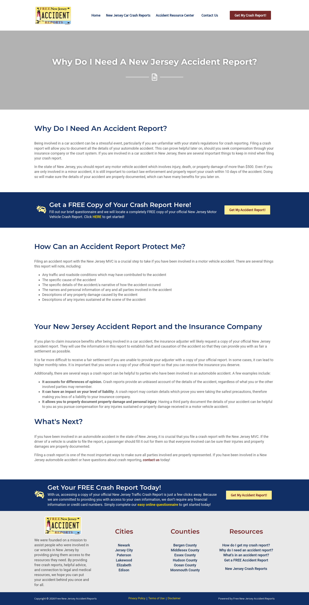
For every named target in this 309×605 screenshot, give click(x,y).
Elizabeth (124, 565)
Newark (124, 545)
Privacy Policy (136, 598)
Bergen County (185, 545)
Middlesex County (185, 550)
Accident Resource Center (175, 15)
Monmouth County (185, 570)
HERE (97, 217)
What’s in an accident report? (246, 555)
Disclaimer (174, 598)
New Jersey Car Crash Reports (128, 15)
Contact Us (209, 15)
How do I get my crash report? (246, 545)
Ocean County (185, 565)
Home (95, 15)
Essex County (185, 555)
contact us (151, 460)
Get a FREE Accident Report (246, 560)
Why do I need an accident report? (246, 550)
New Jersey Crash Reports (246, 569)
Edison (124, 570)
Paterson (124, 555)
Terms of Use (156, 598)
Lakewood (124, 560)
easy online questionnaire (158, 504)
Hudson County (185, 560)
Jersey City (124, 550)
